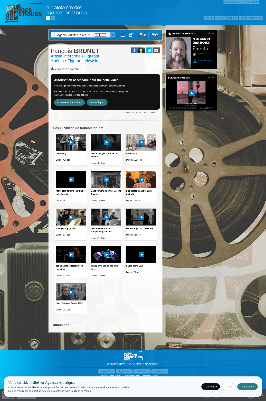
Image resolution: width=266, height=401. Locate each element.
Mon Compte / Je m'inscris (239, 2)
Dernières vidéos (179, 78)
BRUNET (75, 50)
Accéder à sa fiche (68, 69)
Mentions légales (151, 376)
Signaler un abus (133, 376)
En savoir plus (97, 102)
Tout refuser (210, 386)
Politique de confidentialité (111, 376)
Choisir (228, 386)
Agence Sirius (204, 53)
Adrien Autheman (205, 60)
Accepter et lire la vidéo (69, 102)
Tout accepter (247, 386)
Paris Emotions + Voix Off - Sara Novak (191, 108)
